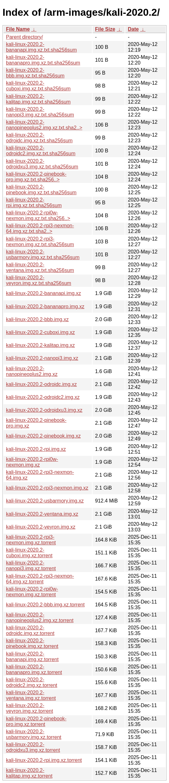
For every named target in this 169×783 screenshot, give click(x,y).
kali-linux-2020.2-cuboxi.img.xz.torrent (29, 552)
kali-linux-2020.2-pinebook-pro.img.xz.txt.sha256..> (36, 176)
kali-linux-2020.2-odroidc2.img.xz (43, 397)
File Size (105, 29)
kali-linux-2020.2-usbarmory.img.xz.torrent (33, 734)
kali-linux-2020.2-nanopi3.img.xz (42, 358)
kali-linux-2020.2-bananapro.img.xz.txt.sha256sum (43, 59)
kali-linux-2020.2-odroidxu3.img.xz (44, 410)
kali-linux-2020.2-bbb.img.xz (37, 319)
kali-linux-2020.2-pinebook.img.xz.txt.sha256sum (41, 189)
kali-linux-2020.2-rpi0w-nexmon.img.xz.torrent (32, 591)
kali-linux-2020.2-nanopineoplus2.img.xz (32, 371)
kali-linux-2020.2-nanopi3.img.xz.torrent (31, 565)
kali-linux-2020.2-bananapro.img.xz (45, 306)
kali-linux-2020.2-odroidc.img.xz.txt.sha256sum (39, 137)
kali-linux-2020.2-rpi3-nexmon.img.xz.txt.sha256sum (40, 241)
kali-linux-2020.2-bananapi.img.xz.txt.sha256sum (41, 47)
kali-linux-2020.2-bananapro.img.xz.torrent (34, 669)
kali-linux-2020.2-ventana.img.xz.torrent (31, 695)
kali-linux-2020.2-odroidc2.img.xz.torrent (31, 682)
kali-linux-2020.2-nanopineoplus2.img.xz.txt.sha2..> (44, 124)
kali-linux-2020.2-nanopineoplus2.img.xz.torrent (39, 617)
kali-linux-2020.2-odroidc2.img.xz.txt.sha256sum (41, 150)
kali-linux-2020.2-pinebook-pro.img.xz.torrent (36, 721)
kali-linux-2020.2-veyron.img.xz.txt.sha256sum (38, 280)
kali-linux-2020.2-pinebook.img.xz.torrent (32, 643)
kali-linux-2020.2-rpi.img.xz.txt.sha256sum (34, 202)
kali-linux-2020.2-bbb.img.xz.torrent (45, 604)
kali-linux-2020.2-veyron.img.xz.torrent (29, 708)
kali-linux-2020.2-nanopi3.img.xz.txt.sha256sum (40, 111)
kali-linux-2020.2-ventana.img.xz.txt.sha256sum (40, 267)
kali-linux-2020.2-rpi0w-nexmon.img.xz (32, 462)
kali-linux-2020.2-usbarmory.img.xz (45, 500)
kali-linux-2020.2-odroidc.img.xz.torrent (30, 630)
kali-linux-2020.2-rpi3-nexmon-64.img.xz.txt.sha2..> (40, 228)
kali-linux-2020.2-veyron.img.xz (41, 527)
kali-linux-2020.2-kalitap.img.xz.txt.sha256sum (38, 99)
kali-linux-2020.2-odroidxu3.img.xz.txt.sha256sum (42, 163)
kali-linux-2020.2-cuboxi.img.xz (40, 332)
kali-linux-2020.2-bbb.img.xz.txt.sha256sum (35, 72)
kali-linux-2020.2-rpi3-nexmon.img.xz (47, 488)
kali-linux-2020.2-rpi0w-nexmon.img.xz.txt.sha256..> (38, 215)
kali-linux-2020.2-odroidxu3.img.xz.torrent (33, 747)
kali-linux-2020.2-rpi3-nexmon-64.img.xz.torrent (40, 578)
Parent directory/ (24, 37)
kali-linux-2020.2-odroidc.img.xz (41, 384)
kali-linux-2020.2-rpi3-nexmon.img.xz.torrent (31, 539)
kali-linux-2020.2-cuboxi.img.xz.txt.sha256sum (38, 85)
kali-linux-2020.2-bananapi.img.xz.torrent (32, 656)
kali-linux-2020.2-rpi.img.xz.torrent (44, 760)
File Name (18, 29)
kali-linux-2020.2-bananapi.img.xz (43, 293)
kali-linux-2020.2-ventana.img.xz (42, 514)
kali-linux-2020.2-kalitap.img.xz (40, 345)
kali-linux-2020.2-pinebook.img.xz (43, 436)
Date (133, 29)
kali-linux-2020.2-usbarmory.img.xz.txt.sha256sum (43, 254)
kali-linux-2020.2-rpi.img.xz (36, 449)
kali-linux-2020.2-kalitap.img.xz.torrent (29, 773)
